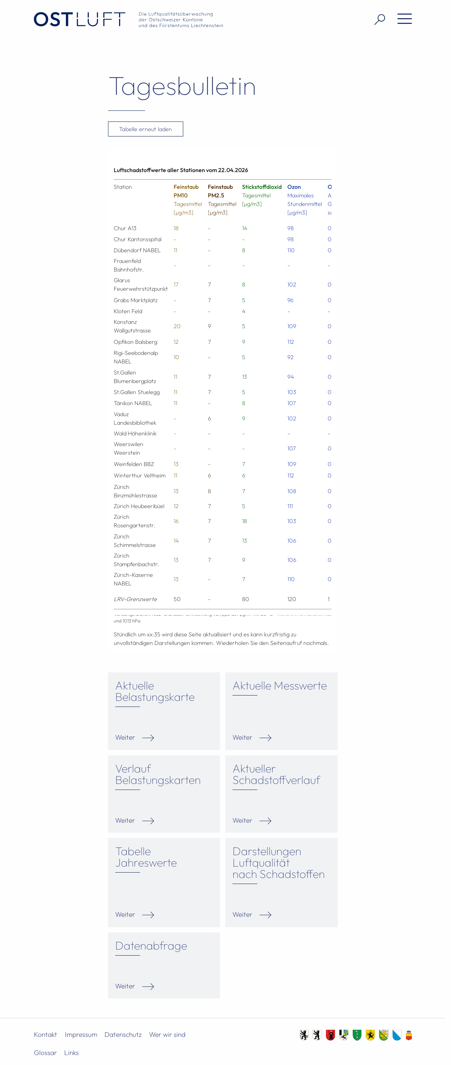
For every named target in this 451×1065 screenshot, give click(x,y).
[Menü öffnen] (402, 19)
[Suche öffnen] (377, 19)
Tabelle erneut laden (145, 129)
